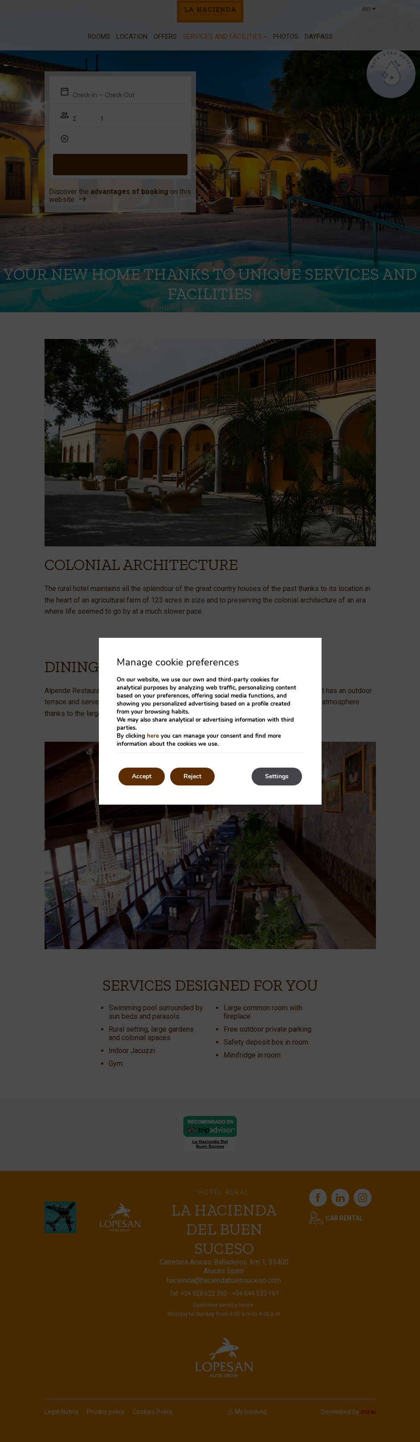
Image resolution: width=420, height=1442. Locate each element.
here (153, 736)
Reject (192, 776)
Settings (277, 776)
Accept (141, 776)
